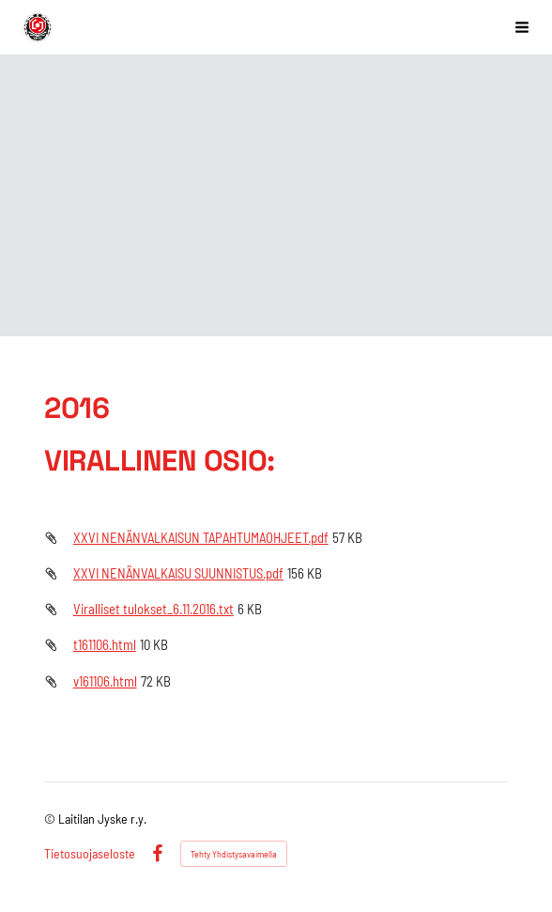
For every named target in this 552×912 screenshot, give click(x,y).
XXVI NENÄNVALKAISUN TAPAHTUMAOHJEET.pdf (201, 537)
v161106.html (105, 680)
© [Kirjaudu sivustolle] (51, 819)
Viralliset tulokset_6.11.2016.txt (153, 608)
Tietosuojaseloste (89, 853)
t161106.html (104, 644)
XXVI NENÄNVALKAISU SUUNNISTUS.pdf (178, 572)
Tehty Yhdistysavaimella (234, 853)
